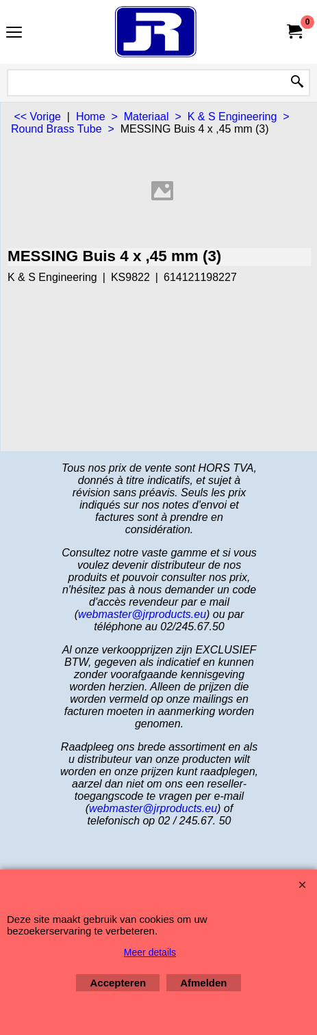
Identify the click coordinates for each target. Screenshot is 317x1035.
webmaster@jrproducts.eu (142, 614)
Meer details (150, 952)
